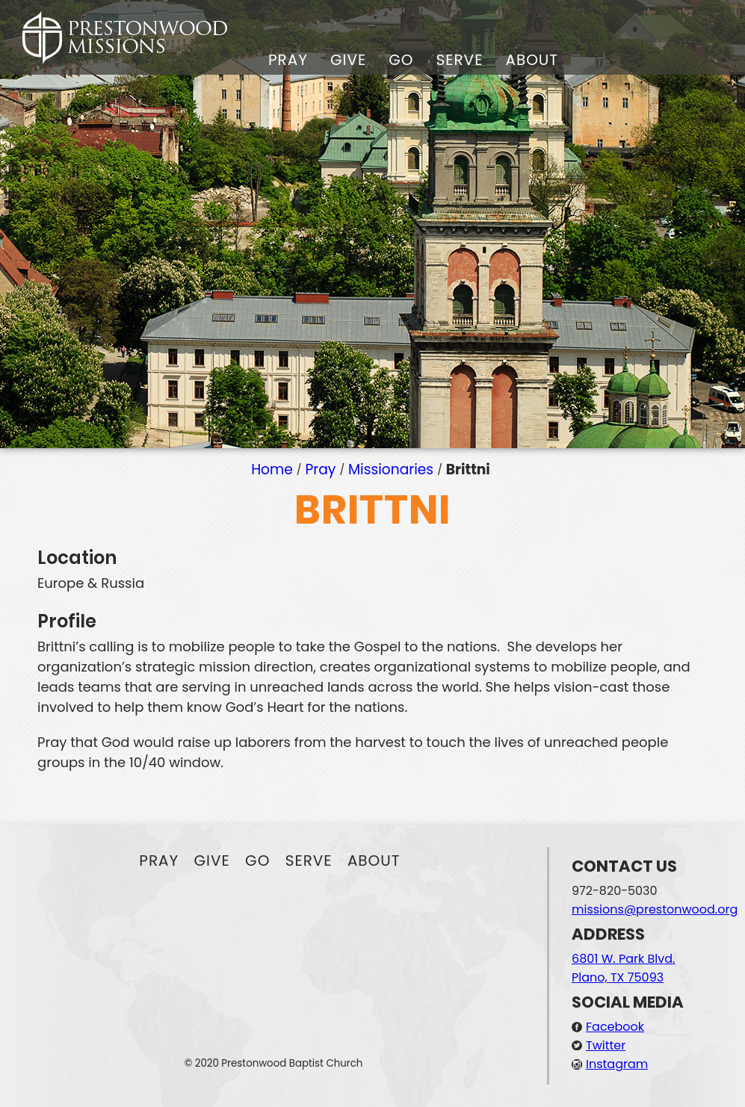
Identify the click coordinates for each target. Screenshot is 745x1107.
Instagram (617, 1064)
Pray (288, 59)
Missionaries (390, 469)
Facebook (615, 1026)
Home (272, 469)
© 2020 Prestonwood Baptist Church (274, 1063)
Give (348, 59)
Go (401, 59)
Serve (459, 59)
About (531, 59)
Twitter (605, 1045)
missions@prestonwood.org (655, 909)
